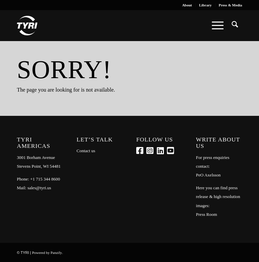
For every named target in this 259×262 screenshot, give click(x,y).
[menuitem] (187, 5)
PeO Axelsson (208, 174)
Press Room (206, 214)
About (187, 5)
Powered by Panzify (47, 253)
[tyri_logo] (27, 25)
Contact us (86, 150)
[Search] (235, 25)
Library (205, 5)
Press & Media (230, 5)
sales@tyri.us (39, 187)
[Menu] (218, 25)
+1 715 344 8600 (45, 179)
